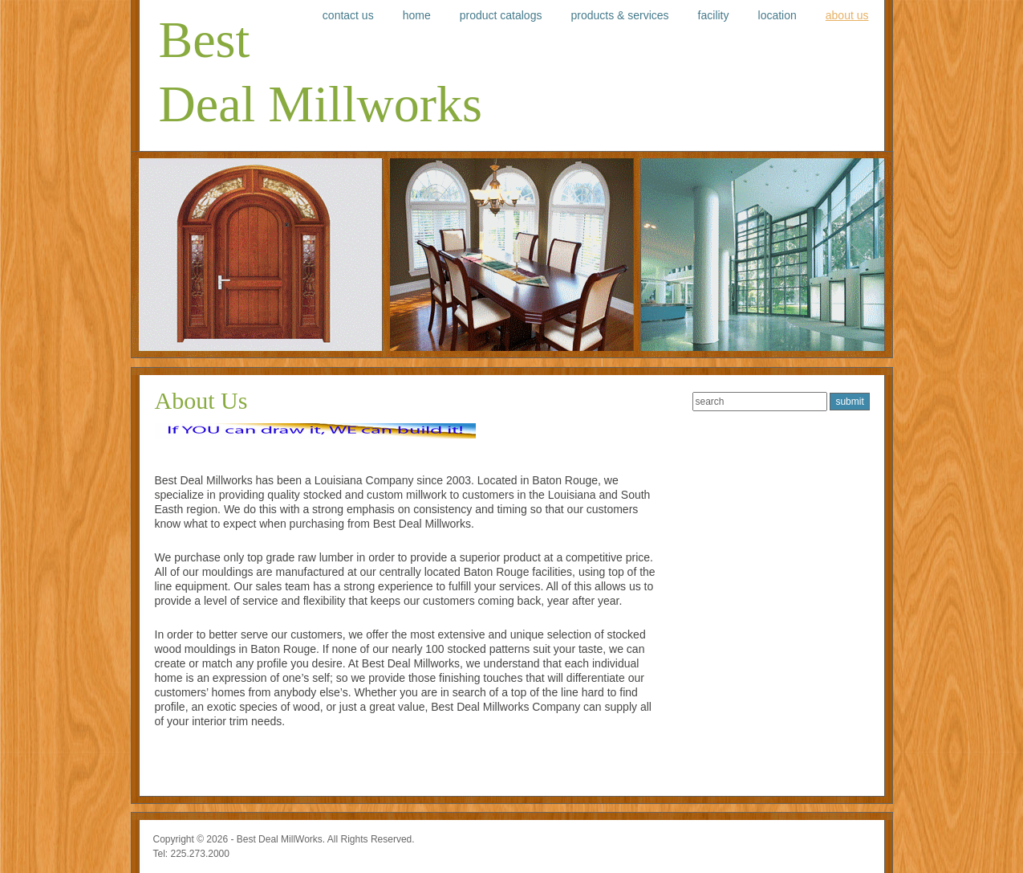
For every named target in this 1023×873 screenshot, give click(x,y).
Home (417, 15)
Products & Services (619, 15)
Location (777, 15)
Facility (713, 15)
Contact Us (348, 15)
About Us (847, 15)
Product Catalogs (501, 15)
